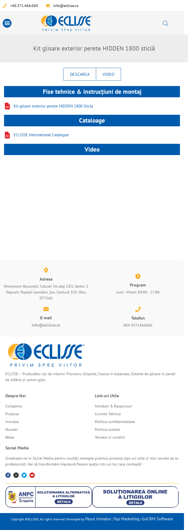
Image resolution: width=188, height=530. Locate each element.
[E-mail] (46, 309)
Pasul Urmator (98, 518)
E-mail (46, 317)
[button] (7, 23)
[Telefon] (138, 309)
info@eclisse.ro (46, 325)
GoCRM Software (157, 518)
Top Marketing (126, 518)
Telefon (138, 318)
